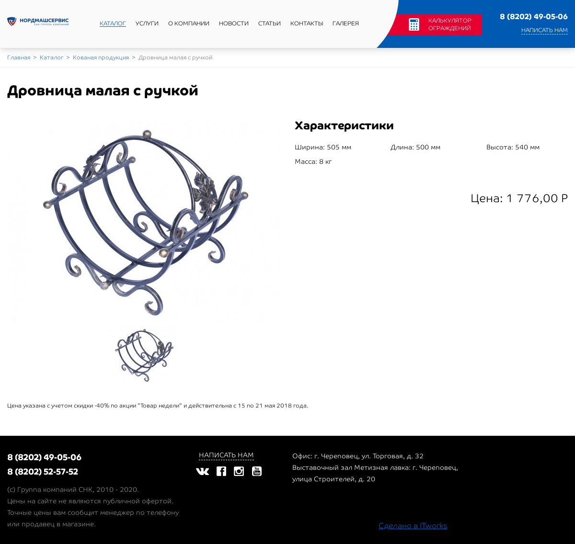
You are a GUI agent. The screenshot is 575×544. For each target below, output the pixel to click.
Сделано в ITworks (413, 525)
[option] (143, 223)
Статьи (269, 23)
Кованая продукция (101, 57)
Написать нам (544, 30)
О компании (188, 23)
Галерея (346, 23)
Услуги (147, 23)
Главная (18, 57)
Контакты (306, 23)
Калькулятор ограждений (450, 24)
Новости (234, 23)
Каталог (113, 23)
